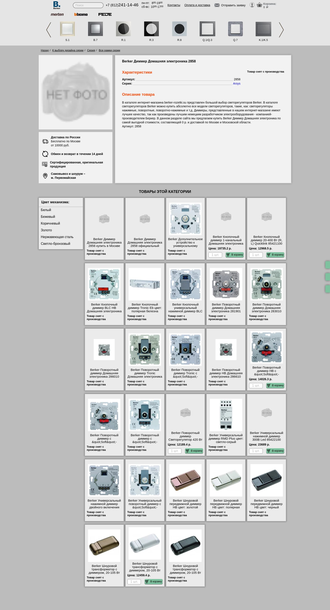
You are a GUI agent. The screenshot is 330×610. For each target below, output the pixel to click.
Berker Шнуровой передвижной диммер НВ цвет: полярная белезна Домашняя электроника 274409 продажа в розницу (226, 509)
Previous (48, 30)
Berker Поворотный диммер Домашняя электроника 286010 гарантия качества (104, 375)
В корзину (234, 254)
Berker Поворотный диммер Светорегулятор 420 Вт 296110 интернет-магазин (185, 439)
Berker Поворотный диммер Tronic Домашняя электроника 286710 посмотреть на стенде (145, 376)
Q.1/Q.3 (207, 40)
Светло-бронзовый (55, 243)
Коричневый (50, 223)
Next (281, 30)
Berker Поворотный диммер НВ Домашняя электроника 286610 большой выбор (226, 375)
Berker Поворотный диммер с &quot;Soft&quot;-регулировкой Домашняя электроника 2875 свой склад (104, 444)
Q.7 (235, 40)
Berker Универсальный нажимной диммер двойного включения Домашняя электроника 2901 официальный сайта (104, 509)
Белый (46, 210)
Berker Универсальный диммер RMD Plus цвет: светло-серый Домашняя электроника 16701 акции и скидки (226, 442)
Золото (46, 230)
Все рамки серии (109, 50)
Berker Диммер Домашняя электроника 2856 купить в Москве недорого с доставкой (104, 244)
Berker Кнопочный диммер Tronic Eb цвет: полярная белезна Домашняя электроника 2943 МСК (145, 311)
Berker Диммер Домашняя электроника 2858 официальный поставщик (145, 244)
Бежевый (48, 216)
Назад (45, 50)
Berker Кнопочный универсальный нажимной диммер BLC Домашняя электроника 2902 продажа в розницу (185, 313)
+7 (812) (122, 5)
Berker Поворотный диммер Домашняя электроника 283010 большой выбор (266, 309)
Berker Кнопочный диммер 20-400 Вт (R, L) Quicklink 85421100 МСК (266, 242)
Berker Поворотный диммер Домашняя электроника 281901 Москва (226, 309)
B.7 (95, 40)
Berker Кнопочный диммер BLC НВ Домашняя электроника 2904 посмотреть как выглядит (104, 311)
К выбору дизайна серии (68, 50)
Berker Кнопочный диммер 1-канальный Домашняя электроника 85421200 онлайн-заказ (226, 242)
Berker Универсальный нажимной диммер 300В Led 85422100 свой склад (266, 438)
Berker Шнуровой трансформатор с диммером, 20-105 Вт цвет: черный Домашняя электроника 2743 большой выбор (185, 574)
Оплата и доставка (197, 5)
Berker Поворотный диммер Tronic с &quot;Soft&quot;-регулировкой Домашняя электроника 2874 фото (185, 378)
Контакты (174, 5)
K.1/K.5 (263, 40)
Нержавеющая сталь (57, 237)
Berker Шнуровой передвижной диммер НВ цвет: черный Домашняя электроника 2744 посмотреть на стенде (266, 509)
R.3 (151, 40)
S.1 (67, 40)
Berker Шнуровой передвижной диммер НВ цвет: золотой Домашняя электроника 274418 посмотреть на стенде (185, 509)
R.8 (179, 40)
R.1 (123, 40)
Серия (91, 50)
